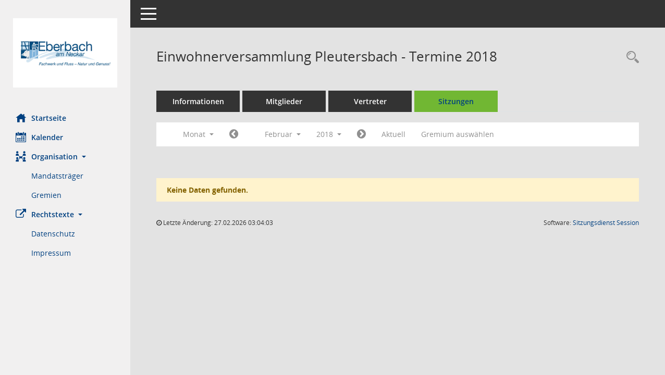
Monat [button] (198, 134)
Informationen (198, 101)
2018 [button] (328, 134)
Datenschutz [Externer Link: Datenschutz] (53, 234)
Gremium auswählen (457, 134)
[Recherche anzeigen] (630, 57)
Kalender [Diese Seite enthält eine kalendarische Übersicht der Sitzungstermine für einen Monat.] (39, 137)
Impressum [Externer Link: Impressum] (51, 253)
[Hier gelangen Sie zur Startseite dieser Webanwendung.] (65, 53)
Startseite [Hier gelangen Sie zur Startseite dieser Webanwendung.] (41, 118)
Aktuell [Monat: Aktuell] (393, 134)
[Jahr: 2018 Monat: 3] (361, 134)
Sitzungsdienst (606, 222)
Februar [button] (283, 134)
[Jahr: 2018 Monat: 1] (233, 134)
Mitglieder (284, 101)
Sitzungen (456, 101)
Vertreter (370, 101)
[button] (65, 156)
